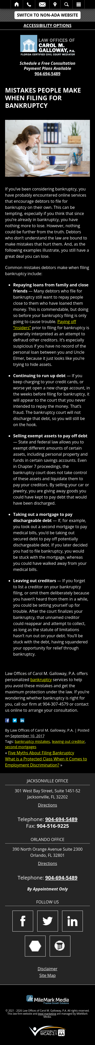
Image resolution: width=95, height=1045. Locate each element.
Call (29, 4)
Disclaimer (47, 969)
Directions (47, 805)
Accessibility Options (47, 25)
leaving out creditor (68, 741)
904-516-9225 (53, 825)
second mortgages (20, 746)
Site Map (47, 975)
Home (17, 4)
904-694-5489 (48, 74)
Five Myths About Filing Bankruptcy (41, 753)
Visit (55, 4)
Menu (78, 4)
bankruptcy (41, 679)
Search (66, 4)
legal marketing (47, 1013)
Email (42, 4)
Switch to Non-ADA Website (47, 15)
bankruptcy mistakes (32, 741)
